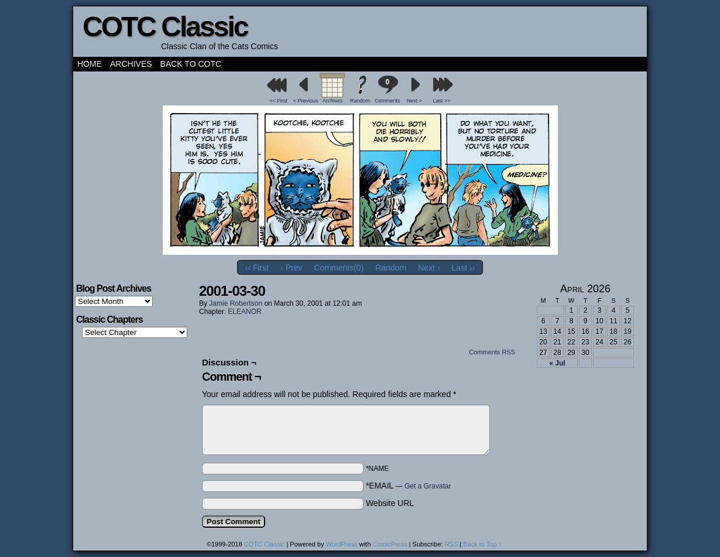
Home (89, 64)
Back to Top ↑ (482, 544)
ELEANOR (244, 311)
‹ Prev (291, 267)
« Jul (557, 363)
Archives (131, 64)
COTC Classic (165, 26)
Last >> (442, 101)
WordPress (341, 544)
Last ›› (463, 267)
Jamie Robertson (235, 303)
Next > (414, 101)
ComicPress (389, 544)
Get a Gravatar (427, 486)
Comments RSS (492, 352)
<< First (278, 101)
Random (360, 101)
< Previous (305, 101)
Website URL (390, 503)
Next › (429, 267)
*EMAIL (408, 485)
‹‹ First (257, 267)
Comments (387, 89)
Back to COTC (191, 64)
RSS (451, 544)
